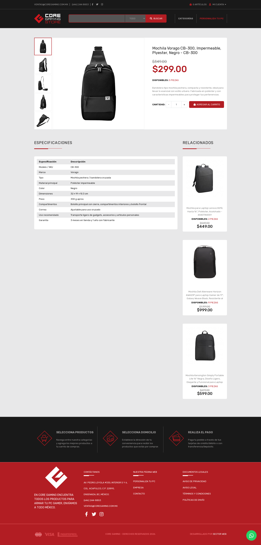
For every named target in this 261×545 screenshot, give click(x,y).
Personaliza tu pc (144, 481)
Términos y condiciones (197, 493)
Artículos (198, 4)
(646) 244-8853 (92, 500)
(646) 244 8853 (80, 4)
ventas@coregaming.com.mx (51, 4)
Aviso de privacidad (194, 481)
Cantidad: (158, 104)
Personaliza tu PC (211, 18)
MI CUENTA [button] (218, 4)
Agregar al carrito (206, 104)
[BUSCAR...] (97, 18)
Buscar (156, 18)
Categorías (185, 18)
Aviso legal (190, 487)
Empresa (138, 487)
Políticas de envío (193, 500)
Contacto (139, 493)
